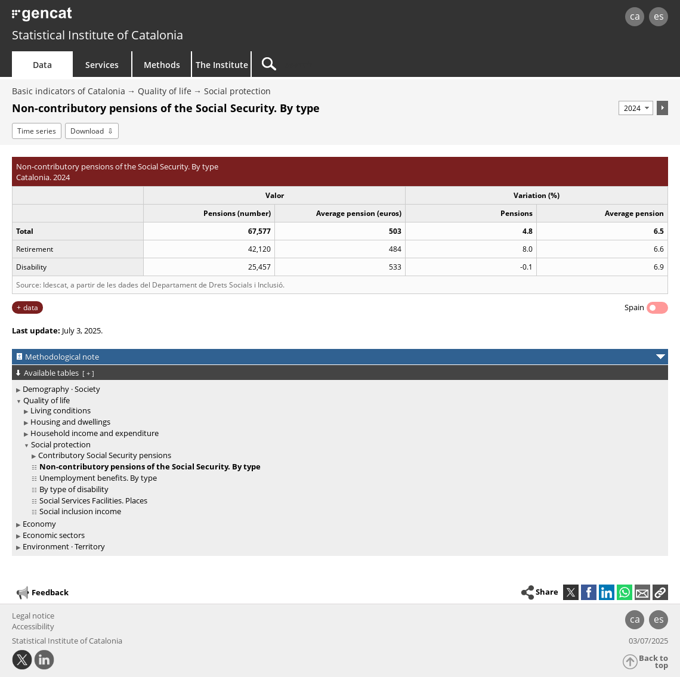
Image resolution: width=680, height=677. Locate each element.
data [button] (30, 307)
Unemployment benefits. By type (98, 477)
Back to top (653, 661)
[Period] (636, 108)
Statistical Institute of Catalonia (97, 35)
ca (635, 16)
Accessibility (33, 626)
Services (102, 64)
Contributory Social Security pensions (104, 455)
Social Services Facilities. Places (93, 500)
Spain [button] (634, 307)
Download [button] (87, 131)
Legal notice (33, 615)
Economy (39, 523)
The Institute (222, 64)
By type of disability (74, 489)
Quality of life (164, 91)
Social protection (237, 91)
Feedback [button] (42, 593)
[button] (660, 592)
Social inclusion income (80, 511)
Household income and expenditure (94, 433)
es (659, 16)
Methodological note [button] (62, 356)
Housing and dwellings (70, 421)
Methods (162, 64)
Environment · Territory (64, 546)
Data (42, 64)
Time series (36, 131)
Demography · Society (61, 389)
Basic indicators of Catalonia (68, 91)
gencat (143, 17)
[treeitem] (337, 389)
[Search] (353, 64)
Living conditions (60, 410)
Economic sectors (54, 535)
